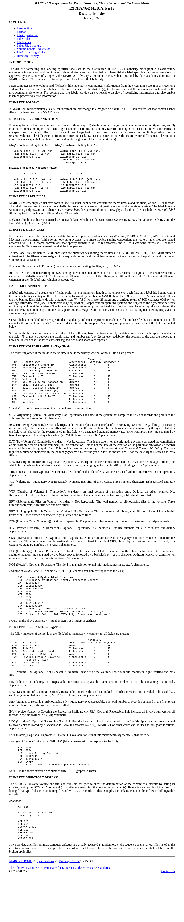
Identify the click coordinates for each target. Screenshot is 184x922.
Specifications (45, 904)
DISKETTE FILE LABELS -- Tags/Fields (36, 653)
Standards (104, 910)
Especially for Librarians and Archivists (68, 910)
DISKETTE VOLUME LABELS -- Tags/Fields (39, 355)
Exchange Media (69, 904)
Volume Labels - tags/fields (33, 49)
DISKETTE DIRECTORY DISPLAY (33, 813)
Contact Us (168, 914)
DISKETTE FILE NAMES (26, 238)
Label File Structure (29, 45)
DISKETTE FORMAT (24, 102)
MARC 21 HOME (20, 904)
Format (21, 31)
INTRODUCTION (21, 62)
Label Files (24, 38)
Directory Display (28, 55)
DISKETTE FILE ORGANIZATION (33, 118)
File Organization (27, 35)
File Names (24, 42)
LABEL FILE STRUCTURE (28, 295)
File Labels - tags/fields (31, 52)
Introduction (24, 28)
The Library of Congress (24, 910)
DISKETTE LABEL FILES (27, 205)
